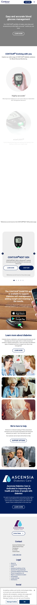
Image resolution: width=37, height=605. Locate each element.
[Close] (34, 590)
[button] (14, 280)
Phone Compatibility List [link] (17, 573)
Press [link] (12, 566)
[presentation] (3, 253)
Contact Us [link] (14, 565)
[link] (5, 2)
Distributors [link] (14, 579)
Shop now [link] (27, 2)
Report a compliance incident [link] (18, 574)
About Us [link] (13, 563)
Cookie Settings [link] (15, 578)
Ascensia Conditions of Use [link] (18, 568)
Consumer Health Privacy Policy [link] (19, 571)
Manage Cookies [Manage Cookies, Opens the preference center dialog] (12, 602)
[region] (18, 596)
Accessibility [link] (14, 576)
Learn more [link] (18, 33)
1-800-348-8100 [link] (16, 554)
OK (24, 602)
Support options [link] (18, 440)
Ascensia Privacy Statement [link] (18, 570)
